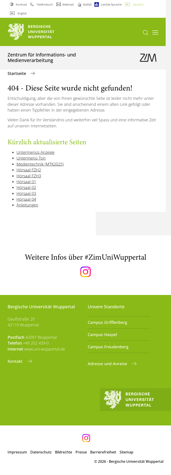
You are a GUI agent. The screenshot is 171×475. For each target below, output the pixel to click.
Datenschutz (41, 452)
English (22, 13)
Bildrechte (63, 452)
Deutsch (138, 4)
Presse (81, 452)
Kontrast (21, 4)
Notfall (87, 4)
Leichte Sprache (111, 4)
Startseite (17, 73)
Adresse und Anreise (108, 363)
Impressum (17, 452)
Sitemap (126, 452)
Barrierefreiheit (103, 452)
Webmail (68, 4)
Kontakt (16, 361)
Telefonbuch (45, 4)
